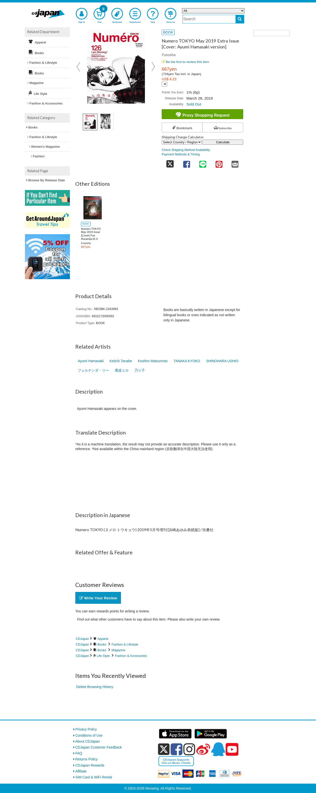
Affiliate (81, 771)
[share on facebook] (186, 162)
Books (102, 644)
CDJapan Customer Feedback (98, 747)
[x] (164, 749)
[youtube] (232, 749)
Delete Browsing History (94, 687)
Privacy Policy (86, 729)
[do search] (240, 19)
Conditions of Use (89, 735)
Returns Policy (86, 759)
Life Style (103, 656)
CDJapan (82, 639)
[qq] (218, 749)
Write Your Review (98, 598)
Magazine (118, 650)
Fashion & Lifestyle (125, 644)
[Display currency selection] (164, 84)
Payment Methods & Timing (181, 154)
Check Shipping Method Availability (186, 150)
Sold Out (193, 104)
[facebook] (176, 749)
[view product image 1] (90, 122)
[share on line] (203, 162)
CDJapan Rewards (89, 765)
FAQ (78, 753)
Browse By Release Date (46, 180)
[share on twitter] (170, 162)
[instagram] (189, 749)
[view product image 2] (106, 122)
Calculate (223, 142)
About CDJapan (87, 741)
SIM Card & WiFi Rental (93, 777)
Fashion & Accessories (131, 656)
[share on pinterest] (219, 162)
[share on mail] (235, 162)
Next (153, 66)
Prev (79, 66)
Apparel (103, 639)
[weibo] (203, 749)
